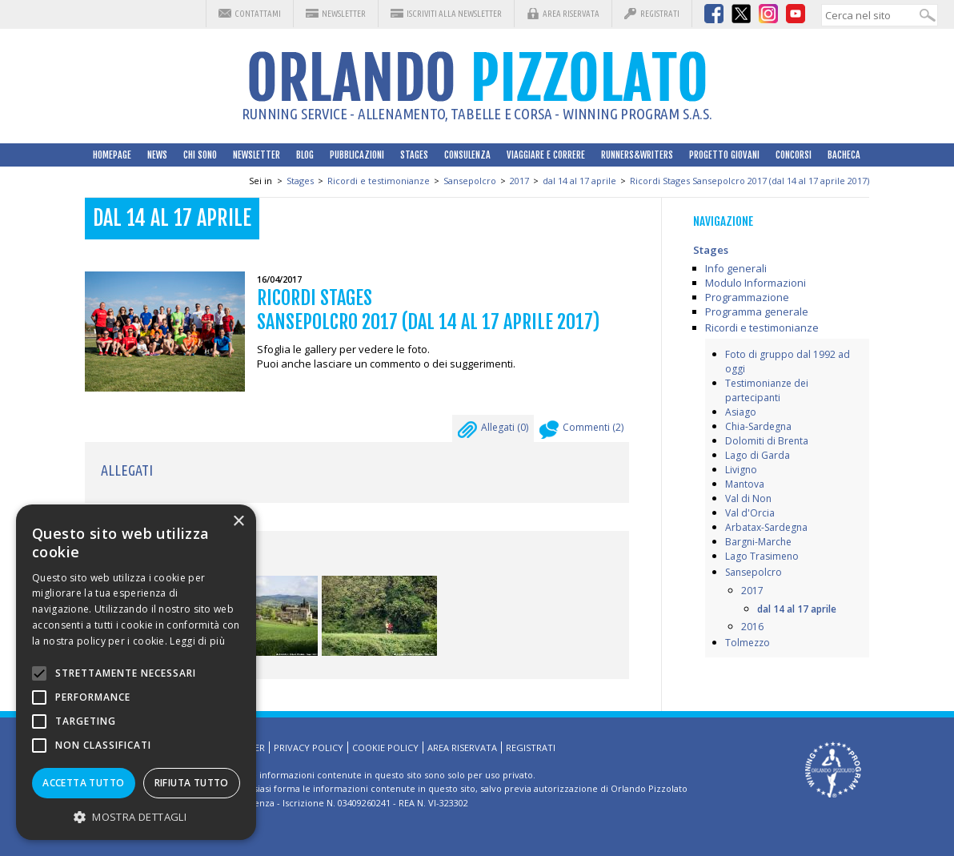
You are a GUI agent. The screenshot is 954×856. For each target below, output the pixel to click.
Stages (414, 155)
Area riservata (571, 13)
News (157, 155)
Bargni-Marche (758, 542)
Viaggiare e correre (546, 155)
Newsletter (344, 13)
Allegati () (493, 431)
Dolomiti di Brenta (766, 441)
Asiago (740, 412)
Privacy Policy (308, 747)
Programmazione (747, 297)
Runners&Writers (637, 155)
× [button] (238, 522)
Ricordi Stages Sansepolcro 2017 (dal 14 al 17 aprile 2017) (749, 181)
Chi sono (200, 155)
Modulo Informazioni (755, 282)
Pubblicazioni (357, 155)
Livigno (741, 469)
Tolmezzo (747, 642)
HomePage (112, 155)
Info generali (736, 268)
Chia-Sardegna (758, 426)
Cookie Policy (385, 747)
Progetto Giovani (724, 155)
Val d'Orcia (750, 513)
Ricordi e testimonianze (378, 181)
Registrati (659, 13)
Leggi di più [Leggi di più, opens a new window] (197, 641)
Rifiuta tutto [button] (191, 783)
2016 (752, 626)
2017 (519, 181)
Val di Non (748, 498)
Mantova (744, 484)
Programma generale (756, 311)
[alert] (136, 672)
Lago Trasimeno (762, 556)
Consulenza (467, 155)
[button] (136, 816)
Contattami (257, 13)
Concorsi (794, 155)
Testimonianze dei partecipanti (766, 390)
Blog (305, 155)
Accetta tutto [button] (83, 783)
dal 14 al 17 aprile (579, 181)
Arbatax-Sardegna (766, 527)
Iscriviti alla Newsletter (454, 13)
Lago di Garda (757, 455)
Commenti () (581, 431)
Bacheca (844, 155)
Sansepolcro (469, 181)
